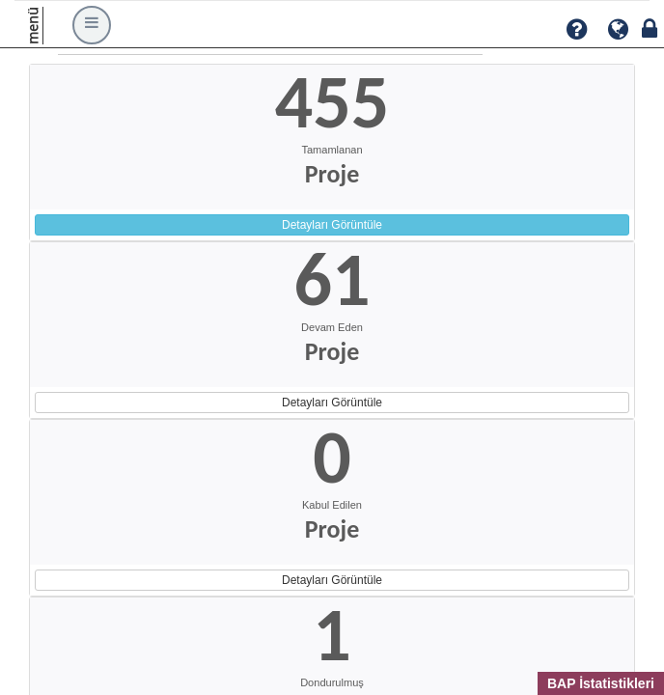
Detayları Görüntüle (332, 225)
